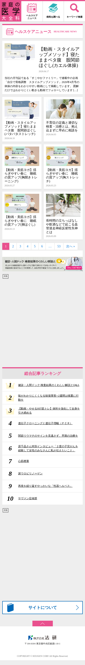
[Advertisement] (42, 321)
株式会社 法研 (42, 637)
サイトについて (42, 607)
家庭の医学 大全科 (10, 11)
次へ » (70, 246)
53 (59, 246)
